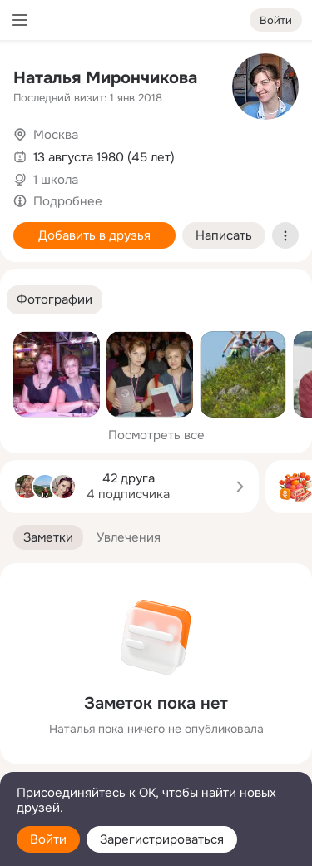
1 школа (55, 179)
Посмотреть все (156, 435)
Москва (55, 134)
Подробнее (67, 201)
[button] (54, 299)
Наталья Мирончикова (105, 77)
